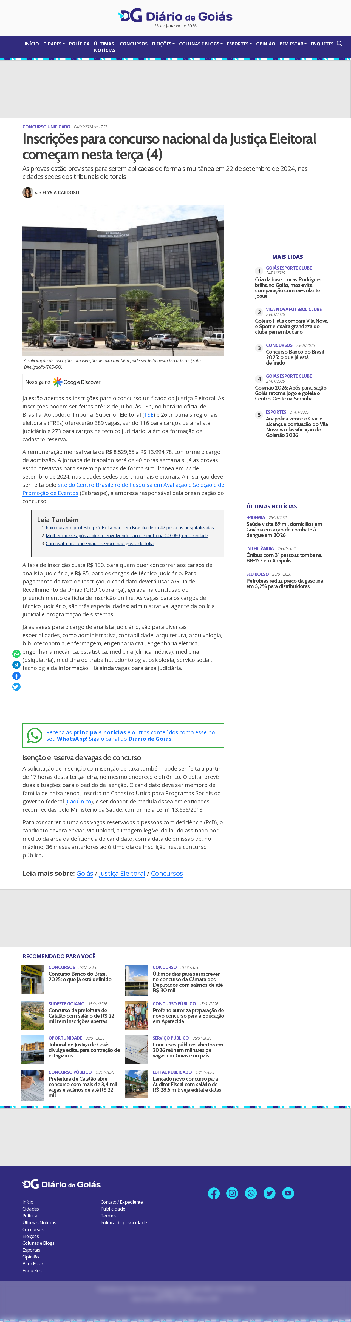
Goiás (85, 873)
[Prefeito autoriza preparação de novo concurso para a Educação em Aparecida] (136, 1014)
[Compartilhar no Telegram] (16, 665)
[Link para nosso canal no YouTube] (290, 1187)
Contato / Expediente (122, 1195)
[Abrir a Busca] (339, 43)
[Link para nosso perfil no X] (270, 1187)
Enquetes (322, 44)
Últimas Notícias (104, 47)
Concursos (134, 44)
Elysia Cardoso (61, 193)
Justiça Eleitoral (122, 873)
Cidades (52, 44)
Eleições (161, 44)
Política (79, 44)
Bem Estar (291, 44)
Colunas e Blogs (199, 44)
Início (32, 44)
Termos (108, 1209)
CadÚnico (79, 801)
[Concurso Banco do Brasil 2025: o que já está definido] (32, 977)
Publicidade (113, 1202)
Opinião (265, 44)
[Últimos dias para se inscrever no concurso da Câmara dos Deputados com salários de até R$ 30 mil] (136, 980)
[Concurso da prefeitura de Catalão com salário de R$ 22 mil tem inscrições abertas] (32, 1014)
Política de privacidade (124, 1216)
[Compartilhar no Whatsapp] (16, 654)
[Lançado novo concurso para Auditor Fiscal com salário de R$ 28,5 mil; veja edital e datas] (136, 1076)
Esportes (237, 44)
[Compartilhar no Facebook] (16, 676)
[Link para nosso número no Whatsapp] (251, 1187)
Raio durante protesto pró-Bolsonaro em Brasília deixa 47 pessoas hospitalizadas (130, 528)
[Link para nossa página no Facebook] (212, 1187)
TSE (149, 414)
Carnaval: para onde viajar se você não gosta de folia (100, 543)
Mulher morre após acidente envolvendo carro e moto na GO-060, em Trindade (127, 536)
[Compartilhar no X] (16, 687)
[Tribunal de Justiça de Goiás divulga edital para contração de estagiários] (32, 1045)
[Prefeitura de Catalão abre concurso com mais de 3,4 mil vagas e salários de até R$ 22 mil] (32, 1078)
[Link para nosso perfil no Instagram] (231, 1187)
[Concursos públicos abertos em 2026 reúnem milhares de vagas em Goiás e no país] (136, 1045)
